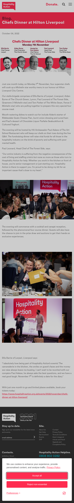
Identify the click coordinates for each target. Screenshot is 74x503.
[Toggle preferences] (13, 493)
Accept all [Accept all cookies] (37, 475)
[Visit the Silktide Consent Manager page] (64, 493)
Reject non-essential (37, 484)
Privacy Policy (53, 467)
